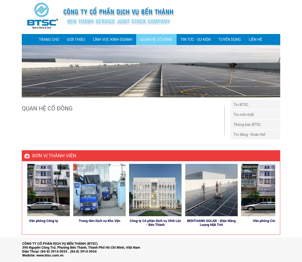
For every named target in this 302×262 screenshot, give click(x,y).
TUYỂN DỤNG (230, 39)
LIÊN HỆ (255, 39)
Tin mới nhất (244, 115)
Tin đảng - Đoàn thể (249, 134)
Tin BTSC (241, 105)
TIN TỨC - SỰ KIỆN (196, 39)
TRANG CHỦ (49, 39)
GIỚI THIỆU (76, 39)
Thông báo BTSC (247, 124)
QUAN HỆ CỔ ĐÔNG (156, 39)
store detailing (269, 248)
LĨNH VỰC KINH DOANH (112, 39)
